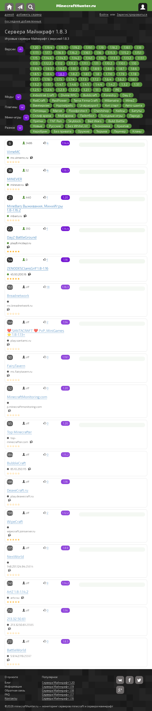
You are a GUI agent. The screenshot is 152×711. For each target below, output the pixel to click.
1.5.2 (36, 84)
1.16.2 (73, 52)
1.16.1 (87, 52)
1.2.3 (61, 90)
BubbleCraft (16, 463)
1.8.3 (61, 74)
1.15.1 (138, 52)
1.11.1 (85, 63)
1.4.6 (73, 84)
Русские (55, 126)
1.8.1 (86, 74)
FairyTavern (16, 366)
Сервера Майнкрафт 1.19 (58, 686)
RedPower (59, 100)
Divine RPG (68, 95)
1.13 (35, 63)
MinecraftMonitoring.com (27, 397)
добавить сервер (29, 14)
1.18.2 (113, 47)
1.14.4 (47, 58)
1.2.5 (36, 90)
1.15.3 (111, 52)
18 (48, 287)
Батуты (137, 110)
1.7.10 (109, 74)
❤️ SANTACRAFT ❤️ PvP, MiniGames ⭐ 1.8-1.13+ (35, 332)
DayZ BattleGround (22, 237)
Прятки (38, 121)
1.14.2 (75, 58)
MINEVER (14, 179)
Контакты (11, 698)
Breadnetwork (18, 295)
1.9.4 (36, 68)
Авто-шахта (133, 105)
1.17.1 (36, 52)
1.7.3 (83, 79)
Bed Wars (95, 121)
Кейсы (120, 110)
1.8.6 (134, 68)
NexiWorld (15, 556)
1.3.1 (136, 84)
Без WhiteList (78, 126)
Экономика (102, 126)
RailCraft (39, 100)
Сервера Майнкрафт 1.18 (58, 690)
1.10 (134, 63)
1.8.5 (36, 74)
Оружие (83, 131)
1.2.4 (49, 90)
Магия (57, 110)
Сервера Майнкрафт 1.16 (58, 698)
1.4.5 (86, 84)
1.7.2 (95, 79)
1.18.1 (127, 47)
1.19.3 (62, 47)
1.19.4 (48, 47)
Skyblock (74, 121)
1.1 (97, 90)
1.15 (35, 58)
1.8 (97, 74)
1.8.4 (49, 74)
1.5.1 (48, 84)
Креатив (123, 126)
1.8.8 (109, 68)
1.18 (139, 47)
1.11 (96, 63)
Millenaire (111, 100)
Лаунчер (120, 131)
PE (117, 90)
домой (9, 14)
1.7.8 (133, 74)
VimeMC (13, 151)
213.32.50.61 (16, 619)
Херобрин (40, 131)
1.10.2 (108, 63)
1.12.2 (47, 63)
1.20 (35, 47)
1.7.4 (71, 79)
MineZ (129, 100)
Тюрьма (101, 131)
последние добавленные (23, 21)
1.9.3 (49, 68)
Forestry (110, 95)
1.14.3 (61, 58)
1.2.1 (86, 90)
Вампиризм (41, 105)
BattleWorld (16, 650)
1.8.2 (74, 74)
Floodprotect (78, 110)
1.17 (47, 52)
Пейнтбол (87, 115)
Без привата (62, 131)
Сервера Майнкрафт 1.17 (58, 694)
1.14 (101, 58)
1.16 (99, 52)
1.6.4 (108, 79)
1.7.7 (35, 79)
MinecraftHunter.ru (76, 5)
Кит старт (112, 105)
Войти (104, 14)
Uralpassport (89, 105)
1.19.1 (89, 47)
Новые (37, 126)
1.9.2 (61, 68)
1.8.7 (121, 68)
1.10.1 (122, 63)
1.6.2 (121, 79)
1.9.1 (73, 68)
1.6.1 (133, 79)
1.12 (60, 63)
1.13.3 (113, 58)
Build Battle (116, 121)
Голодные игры (112, 115)
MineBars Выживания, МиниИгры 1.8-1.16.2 (35, 208)
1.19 (101, 47)
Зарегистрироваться (132, 14)
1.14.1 (89, 58)
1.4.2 (112, 84)
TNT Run (56, 121)
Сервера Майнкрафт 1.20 (58, 682)
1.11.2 (72, 63)
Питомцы (39, 110)
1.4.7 (60, 84)
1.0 (107, 90)
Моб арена (65, 115)
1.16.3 (59, 52)
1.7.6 (47, 79)
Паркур (134, 115)
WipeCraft (15, 521)
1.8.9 (96, 68)
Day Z (127, 95)
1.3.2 (124, 84)
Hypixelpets (64, 105)
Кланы (137, 131)
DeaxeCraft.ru (17, 490)
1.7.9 (121, 74)
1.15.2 (125, 52)
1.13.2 (127, 58)
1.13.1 (141, 58)
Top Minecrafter (19, 432)
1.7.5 (59, 79)
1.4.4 (99, 84)
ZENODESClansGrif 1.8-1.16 (27, 268)
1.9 (84, 68)
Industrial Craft (43, 95)
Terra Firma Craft (86, 100)
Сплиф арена (42, 115)
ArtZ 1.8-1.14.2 (17, 591)
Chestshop (101, 110)
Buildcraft (90, 95)
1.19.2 (75, 47)
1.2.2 (74, 90)
